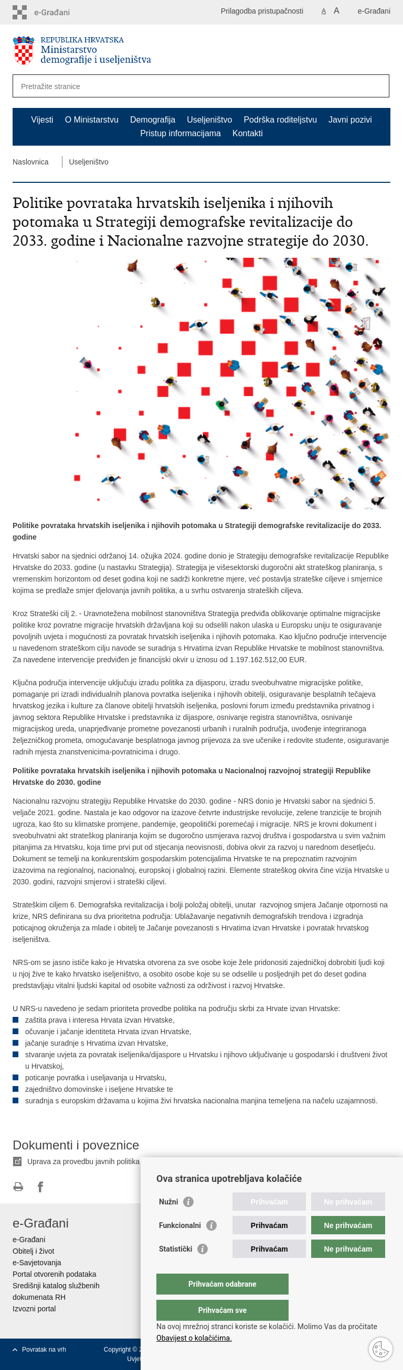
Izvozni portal (34, 1309)
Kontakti (247, 133)
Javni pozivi (350, 119)
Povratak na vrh (44, 1349)
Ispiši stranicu (18, 1186)
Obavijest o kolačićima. (194, 1338)
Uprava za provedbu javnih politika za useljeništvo (108, 1161)
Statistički (175, 1270)
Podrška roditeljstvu (280, 119)
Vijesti (42, 119)
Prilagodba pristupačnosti (262, 11)
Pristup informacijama (180, 133)
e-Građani (374, 11)
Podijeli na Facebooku (40, 1186)
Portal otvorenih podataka (55, 1274)
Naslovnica (30, 162)
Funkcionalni (180, 1246)
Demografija (152, 119)
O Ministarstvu (92, 119)
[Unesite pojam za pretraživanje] (177, 86)
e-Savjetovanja (37, 1262)
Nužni (168, 1223)
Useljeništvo (209, 119)
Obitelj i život (33, 1251)
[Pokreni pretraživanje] (377, 86)
